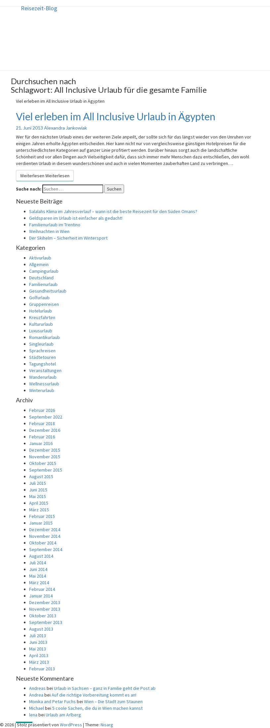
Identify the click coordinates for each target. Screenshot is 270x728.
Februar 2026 (42, 410)
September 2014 (45, 549)
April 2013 (38, 655)
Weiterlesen (44, 176)
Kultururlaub (41, 324)
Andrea (36, 695)
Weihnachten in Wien (49, 231)
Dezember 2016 (44, 430)
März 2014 (39, 583)
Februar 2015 (42, 516)
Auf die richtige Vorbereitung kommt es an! (94, 695)
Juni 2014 (38, 569)
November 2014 (44, 536)
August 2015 (41, 476)
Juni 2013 (38, 642)
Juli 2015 (37, 483)
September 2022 (45, 417)
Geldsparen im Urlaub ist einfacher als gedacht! (75, 218)
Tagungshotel (42, 364)
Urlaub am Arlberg (63, 715)
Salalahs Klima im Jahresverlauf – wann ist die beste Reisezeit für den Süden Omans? (113, 211)
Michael (36, 708)
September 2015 (45, 470)
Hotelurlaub (40, 311)
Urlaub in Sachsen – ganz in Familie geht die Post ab (105, 688)
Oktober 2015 (42, 463)
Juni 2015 (38, 490)
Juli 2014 (37, 563)
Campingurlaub (44, 271)
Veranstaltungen (45, 370)
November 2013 (44, 609)
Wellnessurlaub (44, 384)
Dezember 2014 (44, 529)
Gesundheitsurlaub (48, 291)
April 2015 (38, 503)
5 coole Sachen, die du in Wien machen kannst (97, 708)
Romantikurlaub (44, 337)
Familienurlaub (43, 284)
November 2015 (44, 457)
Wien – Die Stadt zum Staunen (113, 701)
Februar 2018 (42, 423)
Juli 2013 (37, 636)
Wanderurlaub (43, 377)
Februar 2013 (42, 669)
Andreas (37, 688)
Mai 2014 (37, 576)
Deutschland (41, 278)
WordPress (71, 725)
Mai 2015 (37, 496)
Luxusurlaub (40, 331)
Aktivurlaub (40, 258)
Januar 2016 (41, 443)
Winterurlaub (41, 390)
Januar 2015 (41, 523)
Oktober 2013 (42, 616)
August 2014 (41, 556)
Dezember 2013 (44, 602)
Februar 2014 (42, 589)
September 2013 (45, 622)
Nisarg (107, 725)
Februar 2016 (42, 437)
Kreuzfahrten (42, 317)
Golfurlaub (39, 298)
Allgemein (39, 264)
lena (33, 715)
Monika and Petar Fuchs (52, 701)
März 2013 (39, 662)
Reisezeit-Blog (39, 8)
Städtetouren (42, 357)
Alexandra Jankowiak (65, 128)
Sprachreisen (42, 351)
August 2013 (41, 629)
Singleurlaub (41, 344)
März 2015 (39, 510)
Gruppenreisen (44, 304)
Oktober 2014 (42, 543)
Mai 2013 (37, 649)
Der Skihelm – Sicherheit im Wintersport (68, 238)
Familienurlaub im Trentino (54, 225)
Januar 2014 (41, 596)
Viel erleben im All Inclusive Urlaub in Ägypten (115, 116)
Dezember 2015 (44, 450)
